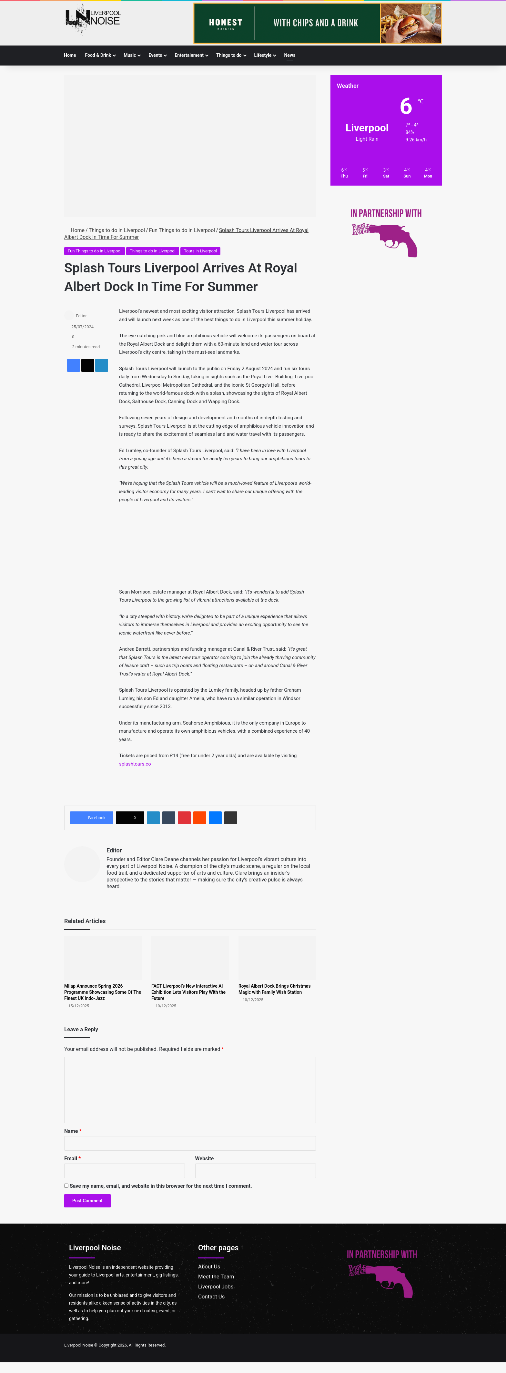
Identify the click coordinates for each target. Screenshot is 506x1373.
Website (204, 1158)
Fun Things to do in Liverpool (182, 230)
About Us (209, 1266)
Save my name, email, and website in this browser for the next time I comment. (161, 1186)
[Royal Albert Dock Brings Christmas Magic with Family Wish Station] (277, 958)
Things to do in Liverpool (117, 230)
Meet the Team (216, 1276)
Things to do (228, 55)
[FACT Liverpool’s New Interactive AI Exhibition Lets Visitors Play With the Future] (190, 958)
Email (72, 1158)
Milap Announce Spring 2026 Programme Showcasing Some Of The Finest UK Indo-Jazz (102, 992)
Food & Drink (98, 55)
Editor (81, 315)
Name (73, 1131)
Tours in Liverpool (200, 251)
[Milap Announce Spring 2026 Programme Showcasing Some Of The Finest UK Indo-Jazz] (103, 958)
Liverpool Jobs (215, 1286)
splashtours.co (135, 764)
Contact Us (211, 1296)
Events (155, 55)
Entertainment (189, 55)
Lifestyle (263, 55)
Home (70, 55)
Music (130, 55)
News (289, 55)
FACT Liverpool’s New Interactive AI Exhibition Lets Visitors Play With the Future (188, 992)
